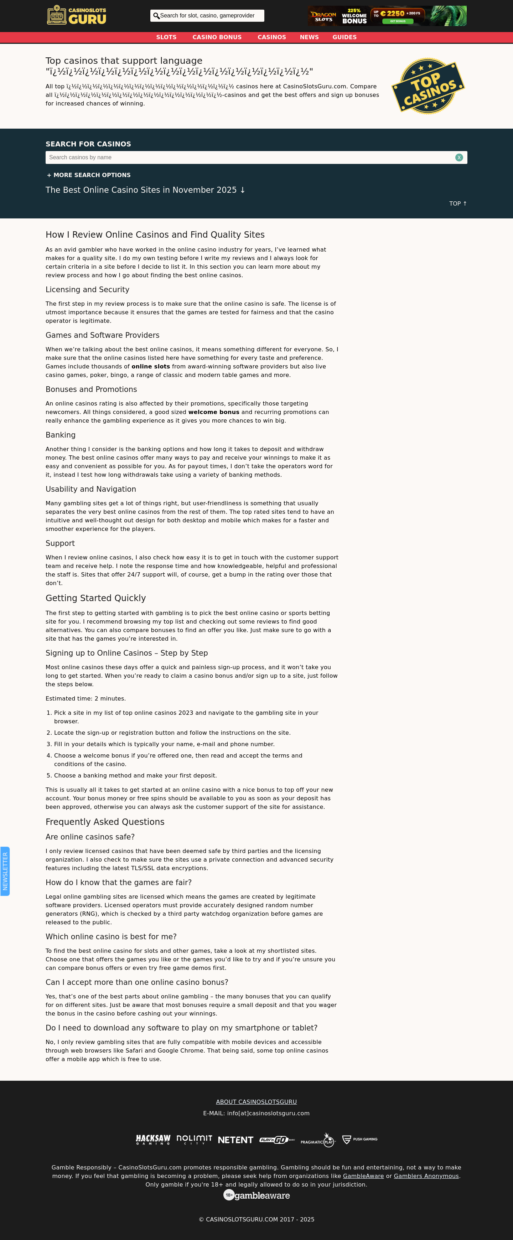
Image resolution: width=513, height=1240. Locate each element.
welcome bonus (214, 412)
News (309, 37)
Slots (166, 37)
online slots (150, 366)
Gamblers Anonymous (426, 1176)
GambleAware (363, 1176)
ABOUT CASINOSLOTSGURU (256, 1102)
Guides (345, 37)
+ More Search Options (89, 175)
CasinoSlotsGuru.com (242, 1219)
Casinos (272, 37)
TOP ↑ (458, 203)
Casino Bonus (217, 37)
